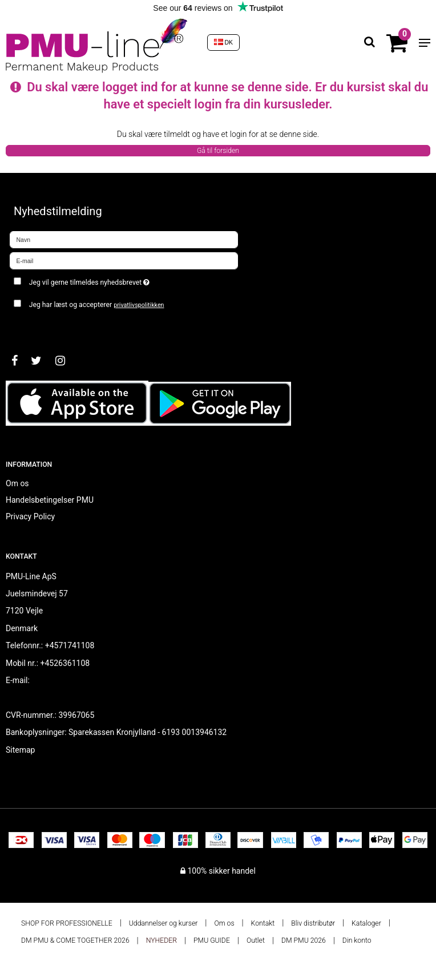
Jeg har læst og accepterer (96, 305)
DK (223, 42)
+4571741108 (70, 645)
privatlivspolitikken (139, 305)
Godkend (38, 327)
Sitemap (20, 749)
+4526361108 (65, 663)
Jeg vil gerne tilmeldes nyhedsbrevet (118, 279)
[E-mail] (124, 260)
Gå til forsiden (218, 151)
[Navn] (124, 239)
